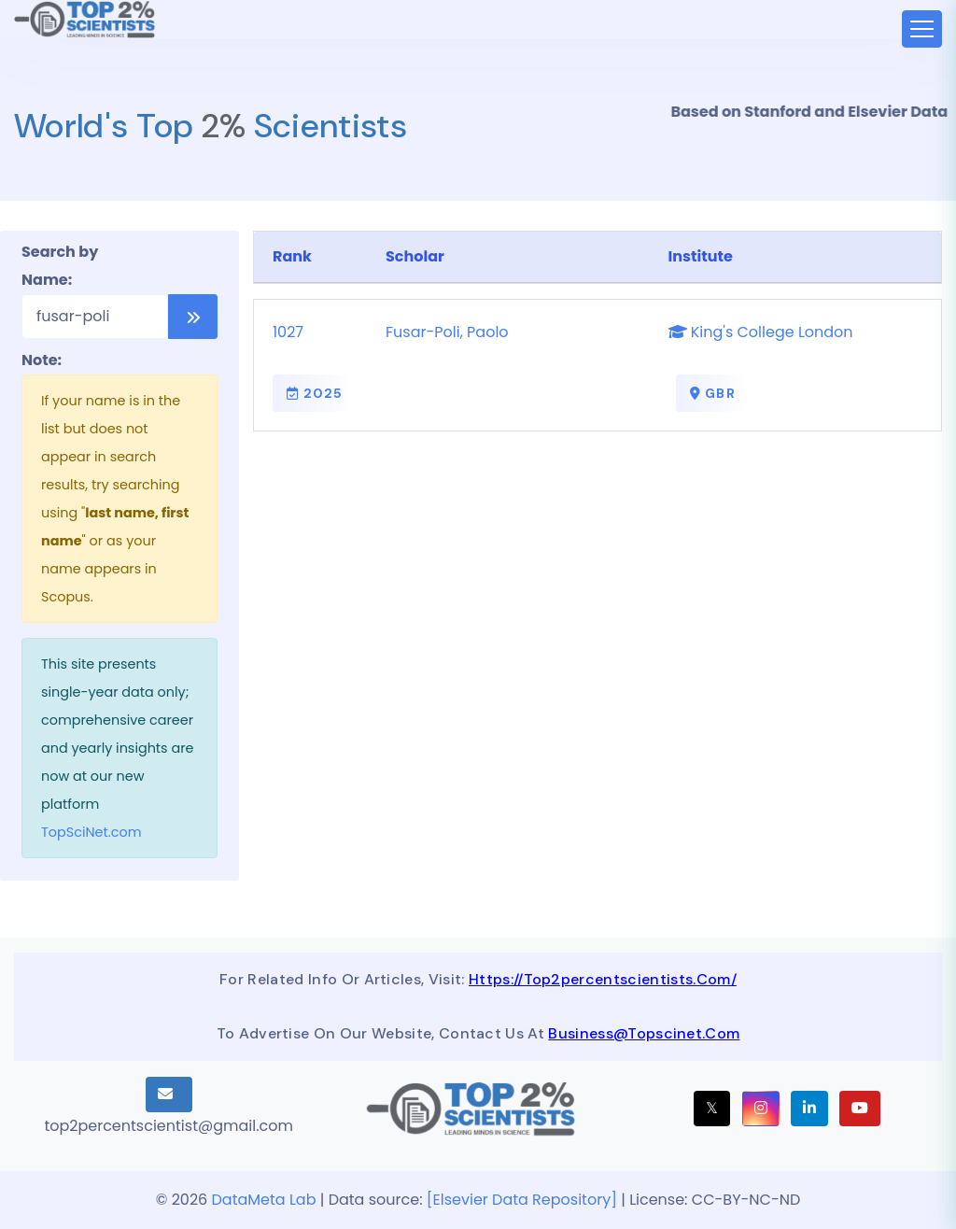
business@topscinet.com (643, 1033)
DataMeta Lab (264, 1199)
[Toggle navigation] (922, 29)
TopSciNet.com (91, 832)
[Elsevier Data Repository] (524, 1199)
